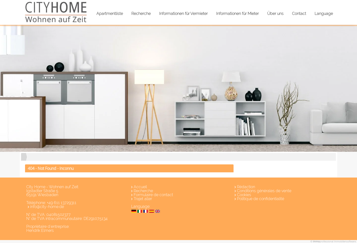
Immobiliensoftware (345, 241)
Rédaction (246, 186)
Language (324, 13)
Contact (299, 13)
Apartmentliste (109, 13)
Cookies (244, 194)
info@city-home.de (47, 206)
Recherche (141, 13)
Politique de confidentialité (260, 198)
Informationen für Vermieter (183, 13)
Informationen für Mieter (237, 13)
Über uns (275, 13)
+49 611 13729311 (61, 202)
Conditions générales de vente (264, 190)
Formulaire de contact (153, 194)
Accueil (140, 186)
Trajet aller (143, 198)
